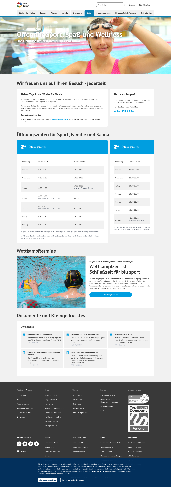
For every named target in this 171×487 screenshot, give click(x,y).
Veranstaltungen (106, 447)
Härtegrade (77, 404)
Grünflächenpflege (135, 451)
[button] (144, 5)
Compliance (21, 417)
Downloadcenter (106, 406)
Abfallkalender (133, 456)
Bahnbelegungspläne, (60, 119)
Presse (19, 399)
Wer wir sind (21, 395)
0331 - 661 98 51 (124, 110)
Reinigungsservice (135, 447)
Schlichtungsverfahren (53, 412)
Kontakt (47, 456)
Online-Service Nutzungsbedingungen (109, 400)
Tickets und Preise (51, 443)
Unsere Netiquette (24, 437)
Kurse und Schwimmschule (110, 443)
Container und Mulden (136, 443)
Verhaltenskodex (79, 451)
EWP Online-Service (107, 395)
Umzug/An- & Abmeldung (54, 408)
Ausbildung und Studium (26, 408)
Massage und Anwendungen (111, 456)
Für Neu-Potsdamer (24, 412)
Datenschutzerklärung (99, 471)
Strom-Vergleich (51, 395)
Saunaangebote (106, 451)
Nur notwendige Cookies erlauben (73, 480)
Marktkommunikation (53, 417)
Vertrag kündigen (51, 426)
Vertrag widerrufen (51, 421)
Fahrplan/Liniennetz (52, 451)
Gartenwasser (78, 395)
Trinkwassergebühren (80, 412)
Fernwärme (49, 404)
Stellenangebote (23, 404)
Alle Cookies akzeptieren (47, 480)
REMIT (102, 411)
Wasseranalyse (78, 399)
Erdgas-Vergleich (51, 399)
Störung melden (79, 443)
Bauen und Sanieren (80, 447)
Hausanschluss (78, 408)
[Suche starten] (99, 4)
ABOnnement (49, 447)
